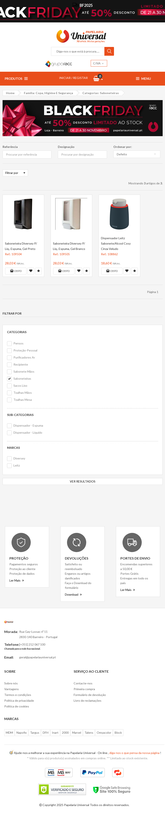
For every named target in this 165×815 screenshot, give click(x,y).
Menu (143, 78)
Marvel (76, 732)
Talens (89, 732)
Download (73, 594)
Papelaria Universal (76, 805)
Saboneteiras (22, 378)
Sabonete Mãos (23, 371)
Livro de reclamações (87, 700)
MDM (9, 732)
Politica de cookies (16, 706)
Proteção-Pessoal (25, 350)
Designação (66, 147)
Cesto (16, 270)
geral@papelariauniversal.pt (37, 657)
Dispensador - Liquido (27, 432)
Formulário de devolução (90, 695)
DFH (45, 732)
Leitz (16, 465)
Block (118, 732)
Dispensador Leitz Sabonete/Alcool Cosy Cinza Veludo (116, 243)
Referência (10, 147)
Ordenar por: (122, 147)
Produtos (16, 78)
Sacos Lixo (20, 385)
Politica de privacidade (19, 700)
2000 (65, 732)
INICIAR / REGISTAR (73, 78)
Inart (55, 732)
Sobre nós (11, 683)
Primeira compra (84, 689)
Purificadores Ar (24, 357)
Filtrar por (15, 173)
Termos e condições (17, 695)
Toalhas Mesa (22, 399)
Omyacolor (104, 732)
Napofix (21, 732)
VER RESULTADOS (82, 481)
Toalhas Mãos (22, 392)
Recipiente (20, 364)
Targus (34, 732)
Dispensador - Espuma (28, 425)
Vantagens (11, 689)
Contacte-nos (83, 683)
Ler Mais (16, 580)
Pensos (18, 343)
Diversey (19, 458)
